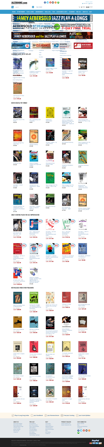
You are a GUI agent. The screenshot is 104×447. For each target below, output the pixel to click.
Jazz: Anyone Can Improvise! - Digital (66, 208)
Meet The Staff (16, 430)
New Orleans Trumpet (18, 376)
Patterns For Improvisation (49, 120)
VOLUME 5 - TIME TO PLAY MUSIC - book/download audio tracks (83, 233)
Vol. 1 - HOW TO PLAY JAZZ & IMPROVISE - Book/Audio (35, 233)
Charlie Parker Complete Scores (18, 354)
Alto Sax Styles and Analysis (50, 354)
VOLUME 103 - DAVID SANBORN (18, 71)
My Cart (91, 7)
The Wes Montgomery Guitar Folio (18, 143)
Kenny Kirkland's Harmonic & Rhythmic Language (67, 330)
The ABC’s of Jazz (16, 427)
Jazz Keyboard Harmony (67, 142)
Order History (48, 425)
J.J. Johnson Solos (17, 163)
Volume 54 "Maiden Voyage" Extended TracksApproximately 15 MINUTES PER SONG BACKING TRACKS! (35, 280)
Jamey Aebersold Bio (17, 425)
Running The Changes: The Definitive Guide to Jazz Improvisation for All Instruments (35, 306)
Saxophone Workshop (83, 165)
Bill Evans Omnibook (34, 329)
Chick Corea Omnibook (18, 329)
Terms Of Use (13, 440)
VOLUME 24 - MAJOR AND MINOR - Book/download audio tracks (35, 257)
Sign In (91, 3)
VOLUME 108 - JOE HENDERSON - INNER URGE (35, 186)
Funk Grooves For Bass (18, 95)
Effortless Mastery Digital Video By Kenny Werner (84, 209)
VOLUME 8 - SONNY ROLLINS (18, 185)
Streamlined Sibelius (83, 329)
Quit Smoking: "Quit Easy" (34, 435)
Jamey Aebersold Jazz (17, 423)
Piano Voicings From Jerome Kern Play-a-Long (84, 120)
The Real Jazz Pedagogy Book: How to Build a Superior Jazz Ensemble (67, 377)
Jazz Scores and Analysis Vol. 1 (35, 377)
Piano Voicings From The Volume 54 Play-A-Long (68, 185)
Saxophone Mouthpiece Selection (67, 165)
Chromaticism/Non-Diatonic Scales (50, 163)
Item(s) (83, 7)
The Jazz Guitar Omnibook (36, 354)
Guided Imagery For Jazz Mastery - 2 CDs (51, 69)
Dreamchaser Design (23, 444)
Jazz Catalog (31, 432)
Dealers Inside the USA (65, 423)
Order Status (48, 423)
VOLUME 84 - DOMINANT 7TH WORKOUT (84, 256)
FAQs (46, 430)
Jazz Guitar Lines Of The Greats (18, 120)
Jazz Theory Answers (33, 425)
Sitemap (38, 440)
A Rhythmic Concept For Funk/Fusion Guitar (35, 72)
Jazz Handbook (38, 415)
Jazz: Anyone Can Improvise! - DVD (17, 233)
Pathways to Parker (66, 304)
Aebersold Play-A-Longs (18, 426)
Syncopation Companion (51, 398)
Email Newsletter (32, 433)
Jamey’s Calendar (16, 429)
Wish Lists (86, 3)
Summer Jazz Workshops (82, 426)
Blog (78, 425)
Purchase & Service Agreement (21, 440)
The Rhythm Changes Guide (67, 399)
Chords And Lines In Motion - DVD (83, 71)
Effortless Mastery (34, 144)
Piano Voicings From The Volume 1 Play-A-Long (51, 185)
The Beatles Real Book (67, 353)
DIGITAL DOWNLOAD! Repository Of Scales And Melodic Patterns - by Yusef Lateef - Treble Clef (68, 121)
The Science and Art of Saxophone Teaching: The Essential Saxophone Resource (36, 400)
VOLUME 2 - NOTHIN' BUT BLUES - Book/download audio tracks (51, 233)
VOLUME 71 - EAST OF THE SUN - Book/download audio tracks (67, 72)
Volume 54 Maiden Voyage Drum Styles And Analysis (35, 164)
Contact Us (15, 432)
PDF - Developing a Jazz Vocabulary (35, 120)
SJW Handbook (32, 427)
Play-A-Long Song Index (22, 415)
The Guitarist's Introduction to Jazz (50, 376)
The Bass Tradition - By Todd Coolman (51, 143)
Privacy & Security (30, 440)
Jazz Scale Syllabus (84, 415)
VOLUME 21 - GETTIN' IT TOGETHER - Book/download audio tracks (19, 257)
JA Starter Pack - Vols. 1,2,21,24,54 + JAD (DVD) (19, 280)
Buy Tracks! (39, 7)
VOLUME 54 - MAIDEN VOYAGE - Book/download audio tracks (52, 257)
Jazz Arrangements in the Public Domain (84, 305)
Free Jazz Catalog (69, 415)
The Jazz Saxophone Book (84, 376)
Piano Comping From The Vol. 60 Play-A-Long (84, 143)
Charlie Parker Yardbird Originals (83, 354)
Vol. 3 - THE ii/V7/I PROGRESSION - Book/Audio (66, 233)
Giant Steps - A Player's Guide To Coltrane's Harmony (35, 208)
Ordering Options (49, 427)
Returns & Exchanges (49, 429)
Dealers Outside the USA (66, 425)
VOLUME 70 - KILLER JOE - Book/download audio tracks (68, 257)
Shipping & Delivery (49, 426)
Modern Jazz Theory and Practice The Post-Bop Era (51, 306)
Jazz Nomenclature (53, 415)
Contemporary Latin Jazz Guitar (19, 399)
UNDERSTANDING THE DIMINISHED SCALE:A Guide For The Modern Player (19, 208)
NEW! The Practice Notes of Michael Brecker (19, 305)
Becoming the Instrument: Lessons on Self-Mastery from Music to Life (52, 332)
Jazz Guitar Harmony (50, 206)
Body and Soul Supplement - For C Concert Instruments (83, 186)
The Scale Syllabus (33, 429)
